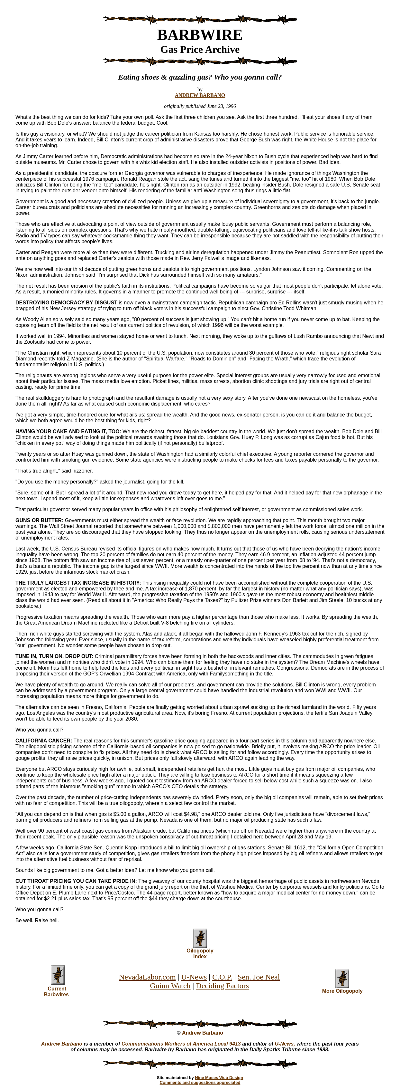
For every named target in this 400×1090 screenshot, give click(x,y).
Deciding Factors (222, 985)
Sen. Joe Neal (259, 977)
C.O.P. (222, 977)
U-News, (285, 1044)
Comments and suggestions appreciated (200, 1082)
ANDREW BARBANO (200, 95)
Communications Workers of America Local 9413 (181, 1044)
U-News (194, 977)
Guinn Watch (170, 985)
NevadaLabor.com (147, 977)
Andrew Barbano (202, 1033)
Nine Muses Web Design (219, 1077)
